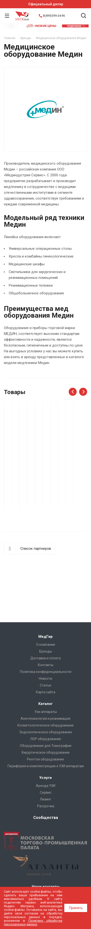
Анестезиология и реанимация (45, 718)
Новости (45, 678)
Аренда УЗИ (45, 786)
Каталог (45, 704)
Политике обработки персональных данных (33, 922)
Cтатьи (45, 685)
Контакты (45, 665)
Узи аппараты (45, 712)
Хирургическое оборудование (45, 752)
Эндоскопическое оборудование (45, 732)
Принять (76, 908)
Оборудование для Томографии (45, 746)
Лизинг (45, 799)
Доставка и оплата (45, 658)
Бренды (45, 651)
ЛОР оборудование (45, 739)
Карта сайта (45, 692)
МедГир (45, 636)
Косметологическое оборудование (45, 725)
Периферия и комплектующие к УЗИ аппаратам (46, 766)
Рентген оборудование (45, 759)
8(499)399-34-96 (54, 15)
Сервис (45, 792)
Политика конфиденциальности (45, 672)
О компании (45, 644)
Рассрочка (45, 806)
